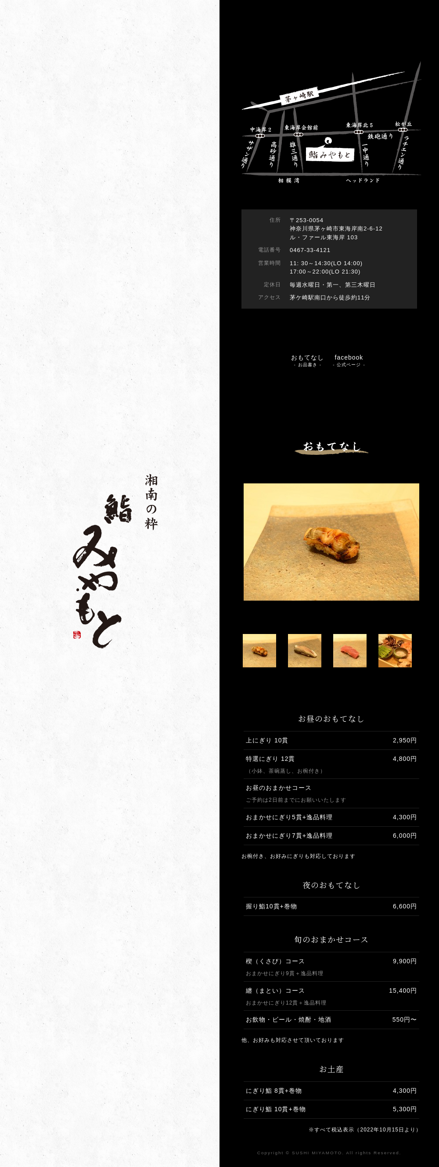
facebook (349, 360)
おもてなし (307, 360)
